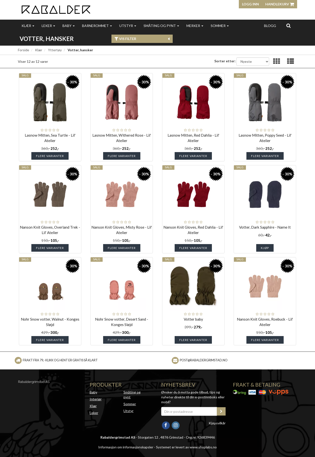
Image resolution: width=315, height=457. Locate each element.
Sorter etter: (225, 61)
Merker (194, 26)
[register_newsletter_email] (221, 411)
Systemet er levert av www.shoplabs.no (186, 447)
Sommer (220, 26)
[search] (288, 25)
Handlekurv (279, 4)
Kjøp (265, 248)
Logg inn (250, 4)
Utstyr (127, 26)
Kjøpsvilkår (217, 423)
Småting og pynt (161, 26)
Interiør (96, 399)
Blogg (270, 26)
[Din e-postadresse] (189, 411)
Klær (28, 26)
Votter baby (193, 319)
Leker (48, 26)
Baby (68, 26)
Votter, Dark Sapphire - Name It (265, 227)
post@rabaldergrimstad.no (204, 360)
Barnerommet (97, 26)
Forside (23, 50)
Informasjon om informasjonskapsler (125, 447)
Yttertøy (55, 50)
